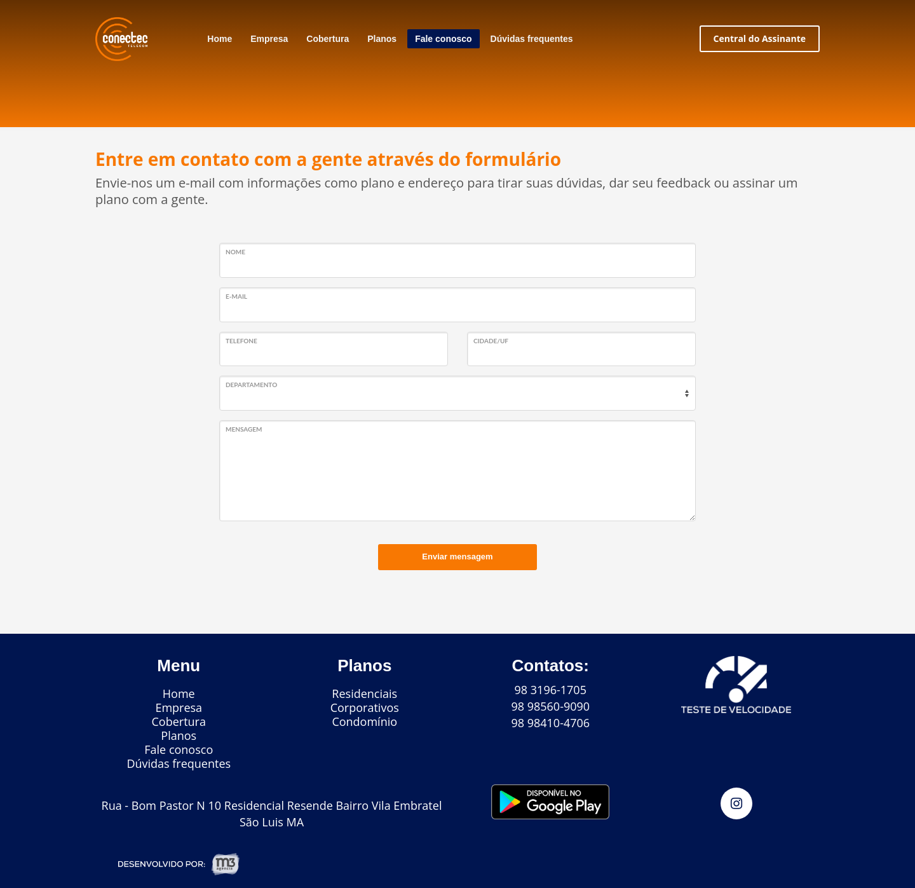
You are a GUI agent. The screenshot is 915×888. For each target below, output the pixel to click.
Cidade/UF (490, 341)
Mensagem (244, 429)
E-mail (236, 296)
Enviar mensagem (457, 556)
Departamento (251, 384)
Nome (235, 252)
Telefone (241, 341)
